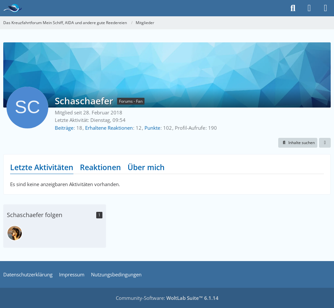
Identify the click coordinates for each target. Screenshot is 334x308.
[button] (297, 143)
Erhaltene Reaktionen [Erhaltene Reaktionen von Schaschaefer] (109, 128)
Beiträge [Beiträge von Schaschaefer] (64, 128)
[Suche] (292, 8)
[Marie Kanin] (15, 233)
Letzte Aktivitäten (41, 167)
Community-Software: (167, 298)
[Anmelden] (309, 8)
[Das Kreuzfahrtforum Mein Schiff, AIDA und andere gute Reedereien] (12, 8)
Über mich (146, 167)
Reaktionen (100, 167)
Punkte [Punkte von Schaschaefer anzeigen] (152, 128)
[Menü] (325, 8)
